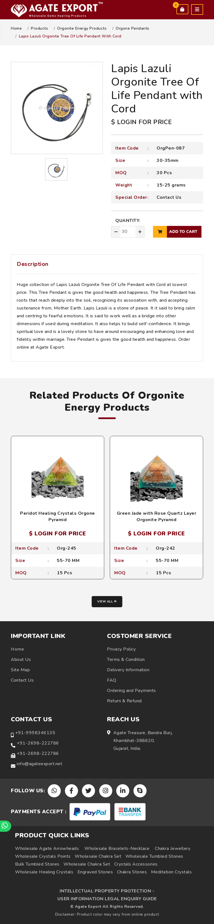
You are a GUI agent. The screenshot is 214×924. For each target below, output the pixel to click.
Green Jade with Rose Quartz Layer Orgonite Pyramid (156, 516)
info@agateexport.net (39, 764)
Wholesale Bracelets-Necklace (116, 848)
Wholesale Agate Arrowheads (47, 848)
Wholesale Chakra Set (98, 856)
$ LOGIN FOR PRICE (141, 122)
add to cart (175, 232)
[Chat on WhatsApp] (5, 826)
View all (107, 601)
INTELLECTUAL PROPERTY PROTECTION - (107, 891)
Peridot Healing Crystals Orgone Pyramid (57, 516)
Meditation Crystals (171, 872)
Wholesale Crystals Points (43, 856)
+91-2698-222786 (38, 743)
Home (16, 28)
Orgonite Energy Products (81, 28)
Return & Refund (124, 701)
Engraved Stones (95, 872)
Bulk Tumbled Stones (37, 864)
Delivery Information (128, 670)
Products (39, 28)
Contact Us (169, 197)
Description (32, 264)
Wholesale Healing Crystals (44, 872)
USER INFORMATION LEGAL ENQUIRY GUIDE (107, 899)
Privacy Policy (121, 649)
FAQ (111, 680)
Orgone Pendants (132, 28)
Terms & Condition (126, 659)
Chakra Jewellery (172, 848)
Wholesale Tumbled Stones (154, 856)
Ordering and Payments (131, 690)
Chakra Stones (132, 872)
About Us (21, 659)
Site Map (20, 670)
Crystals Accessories (136, 864)
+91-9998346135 (35, 733)
